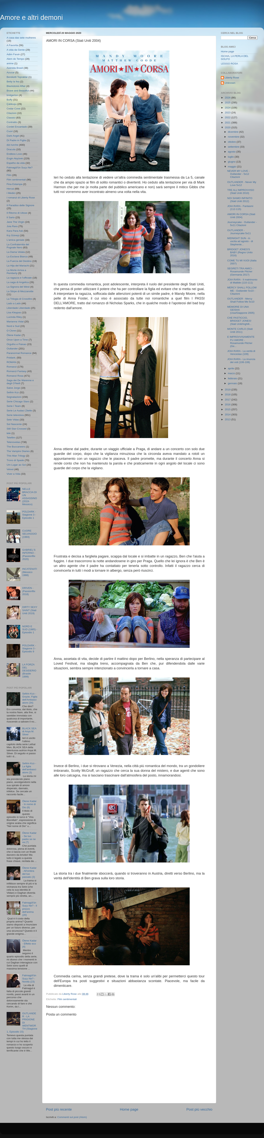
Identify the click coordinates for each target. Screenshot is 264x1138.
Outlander (12, 348)
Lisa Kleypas (14, 312)
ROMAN (11, 362)
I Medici (11, 193)
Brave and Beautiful (18, 90)
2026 (228, 97)
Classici (11, 117)
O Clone (11, 330)
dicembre (233, 131)
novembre (234, 136)
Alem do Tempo (15, 58)
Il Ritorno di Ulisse (17, 212)
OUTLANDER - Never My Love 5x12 (241, 184)
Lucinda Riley (14, 317)
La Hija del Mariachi (18, 265)
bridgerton (12, 95)
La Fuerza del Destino (19, 261)
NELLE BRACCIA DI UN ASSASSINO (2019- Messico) (29, 497)
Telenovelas (13, 442)
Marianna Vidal (15, 321)
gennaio (233, 383)
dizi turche (12, 144)
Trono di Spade (15, 460)
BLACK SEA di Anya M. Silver (29, 731)
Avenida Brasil (15, 68)
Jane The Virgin (15, 222)
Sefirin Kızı (13, 392)
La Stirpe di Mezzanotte (20, 291)
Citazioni (11, 113)
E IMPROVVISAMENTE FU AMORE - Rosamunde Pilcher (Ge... (241, 341)
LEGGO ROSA (229, 63)
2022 (228, 117)
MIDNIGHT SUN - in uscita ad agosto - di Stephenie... (240, 241)
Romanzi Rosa (15, 375)
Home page (129, 1109)
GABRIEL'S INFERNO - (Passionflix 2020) (28, 554)
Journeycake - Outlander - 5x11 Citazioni (242, 224)
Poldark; (11, 357)
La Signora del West (18, 286)
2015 (228, 409)
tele (9, 433)
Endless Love (14, 154)
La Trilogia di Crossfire (19, 298)
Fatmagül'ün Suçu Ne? (20, 167)
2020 (228, 127)
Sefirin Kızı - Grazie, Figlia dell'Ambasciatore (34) (29, 698)
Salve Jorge (13, 387)
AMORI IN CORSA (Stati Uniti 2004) (241, 216)
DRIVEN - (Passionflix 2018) (28, 591)
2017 (228, 399)
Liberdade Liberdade (18, 308)
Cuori (10, 131)
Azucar (11, 72)
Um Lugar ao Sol (16, 464)
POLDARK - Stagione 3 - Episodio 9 (29, 648)
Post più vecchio (199, 1109)
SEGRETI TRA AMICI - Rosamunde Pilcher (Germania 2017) (240, 271)
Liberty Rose (232, 77)
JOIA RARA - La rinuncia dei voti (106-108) (241, 361)
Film (9, 175)
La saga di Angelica (18, 282)
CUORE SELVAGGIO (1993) (29, 533)
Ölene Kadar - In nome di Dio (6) (29, 804)
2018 (228, 394)
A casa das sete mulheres (21, 37)
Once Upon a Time (17, 339)
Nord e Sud (13, 326)
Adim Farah (13, 54)
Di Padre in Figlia (16, 140)
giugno (232, 161)
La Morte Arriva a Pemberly (16, 272)
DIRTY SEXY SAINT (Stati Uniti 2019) (29, 610)
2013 (228, 419)
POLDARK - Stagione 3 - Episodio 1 (29, 514)
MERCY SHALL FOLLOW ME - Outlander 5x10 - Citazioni (242, 290)
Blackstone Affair (16, 86)
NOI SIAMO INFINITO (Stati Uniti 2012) (239, 200)
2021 (228, 122)
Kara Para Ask (15, 230)
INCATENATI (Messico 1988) (29, 571)
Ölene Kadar (14, 335)
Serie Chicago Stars (18, 401)
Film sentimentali (67, 999)
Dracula (11, 149)
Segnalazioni (14, 397)
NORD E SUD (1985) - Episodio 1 (29, 629)
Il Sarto (11, 217)
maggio (232, 166)
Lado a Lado (14, 303)
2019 (228, 389)
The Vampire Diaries (18, 451)
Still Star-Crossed (16, 428)
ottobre (232, 141)
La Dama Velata (16, 252)
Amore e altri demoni (31, 17)
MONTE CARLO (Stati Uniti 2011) (240, 330)
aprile (231, 368)
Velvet (10, 469)
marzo (232, 373)
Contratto (12, 122)
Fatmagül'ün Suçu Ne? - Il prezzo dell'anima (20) (29, 908)
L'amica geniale (15, 239)
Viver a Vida (13, 473)
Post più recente (59, 1109)
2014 (228, 414)
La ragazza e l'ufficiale (19, 277)
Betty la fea (13, 81)
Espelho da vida (16, 163)
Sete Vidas (13, 419)
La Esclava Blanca (17, 256)
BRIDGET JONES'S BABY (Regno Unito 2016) (240, 252)
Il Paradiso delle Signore (20, 205)
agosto (232, 151)
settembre (234, 146)
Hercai (10, 188)
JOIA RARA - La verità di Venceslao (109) (241, 352)
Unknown (230, 82)
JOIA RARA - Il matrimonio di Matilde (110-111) (242, 281)
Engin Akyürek (15, 158)
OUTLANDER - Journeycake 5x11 (239, 232)
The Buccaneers (16, 446)
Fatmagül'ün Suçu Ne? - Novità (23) (29, 978)
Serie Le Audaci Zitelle (19, 410)
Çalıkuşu (12, 104)
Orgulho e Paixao (16, 344)
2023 (228, 112)
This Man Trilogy (16, 455)
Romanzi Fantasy (16, 371)
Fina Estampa (14, 184)
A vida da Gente (16, 49)
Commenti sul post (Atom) (72, 1117)
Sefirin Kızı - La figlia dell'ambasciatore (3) (29, 768)
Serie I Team (14, 406)
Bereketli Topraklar (17, 77)
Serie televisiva (15, 415)
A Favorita (12, 45)
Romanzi (12, 366)
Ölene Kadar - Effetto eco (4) (29, 943)
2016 (228, 404)
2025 (228, 102)
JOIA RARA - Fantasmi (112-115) (240, 208)
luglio (231, 156)
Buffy (9, 99)
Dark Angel (13, 135)
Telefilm (11, 437)
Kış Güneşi (13, 235)
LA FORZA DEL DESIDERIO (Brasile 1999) (29, 670)
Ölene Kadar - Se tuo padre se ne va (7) (29, 837)
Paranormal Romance (19, 353)
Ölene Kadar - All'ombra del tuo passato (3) (29, 872)
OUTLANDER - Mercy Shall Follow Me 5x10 (240, 300)
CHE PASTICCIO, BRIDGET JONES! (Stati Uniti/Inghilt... (239, 320)
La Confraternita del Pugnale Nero (18, 246)
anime (10, 63)
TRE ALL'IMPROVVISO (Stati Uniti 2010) (240, 191)
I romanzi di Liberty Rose (21, 197)
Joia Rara (12, 226)
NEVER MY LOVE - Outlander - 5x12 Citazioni (238, 174)
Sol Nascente (14, 424)
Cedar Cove (13, 108)
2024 (228, 107)
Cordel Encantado (17, 126)
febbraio (233, 378)
